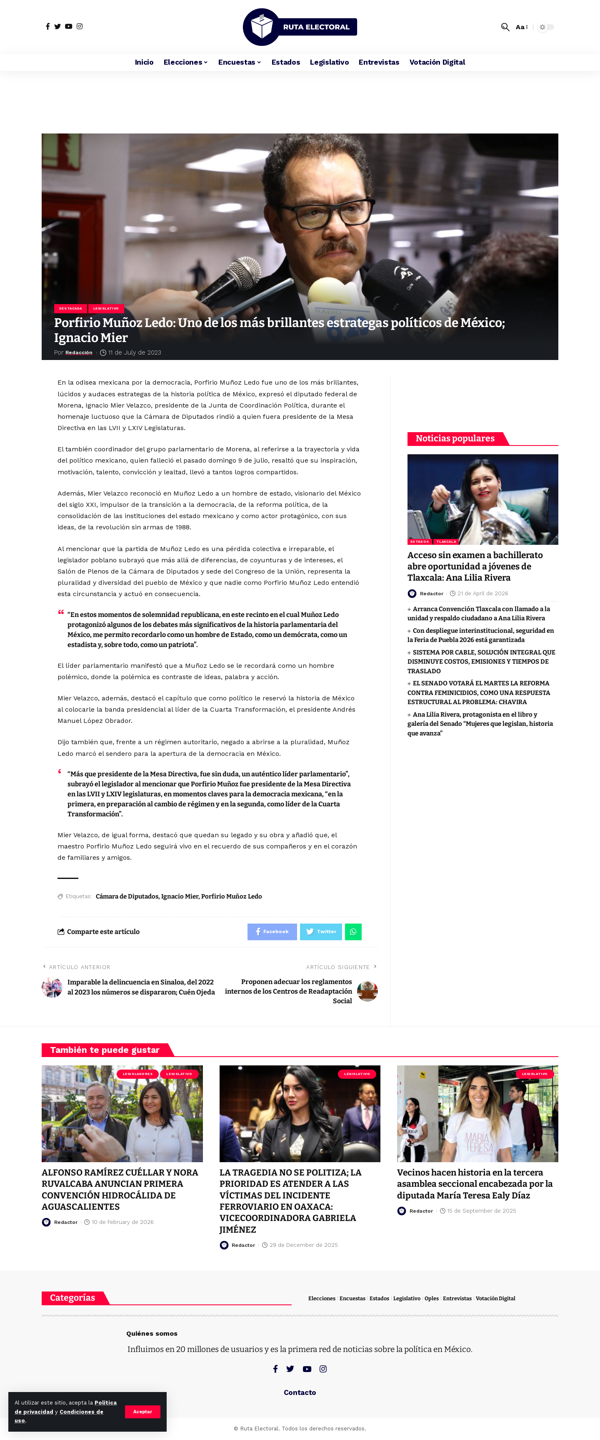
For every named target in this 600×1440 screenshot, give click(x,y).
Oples (432, 1299)
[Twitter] (57, 26)
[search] (505, 27)
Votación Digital (495, 1299)
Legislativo (106, 308)
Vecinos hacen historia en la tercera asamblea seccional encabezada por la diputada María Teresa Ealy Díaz (477, 1184)
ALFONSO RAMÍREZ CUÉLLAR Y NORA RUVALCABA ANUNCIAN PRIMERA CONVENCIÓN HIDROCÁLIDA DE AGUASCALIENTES (120, 1190)
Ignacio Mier (179, 897)
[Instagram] (80, 26)
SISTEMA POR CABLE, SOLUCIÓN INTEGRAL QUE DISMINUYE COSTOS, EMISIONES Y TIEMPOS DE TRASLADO (481, 661)
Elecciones (321, 1299)
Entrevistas (457, 1299)
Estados (419, 541)
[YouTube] (69, 26)
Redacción (82, 352)
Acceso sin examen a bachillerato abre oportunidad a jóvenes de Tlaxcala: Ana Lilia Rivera (477, 566)
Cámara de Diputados (127, 897)
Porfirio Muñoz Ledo (231, 897)
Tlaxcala (446, 541)
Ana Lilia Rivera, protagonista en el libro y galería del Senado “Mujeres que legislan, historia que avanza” (480, 723)
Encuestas (352, 1299)
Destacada (70, 308)
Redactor (432, 592)
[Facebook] (48, 26)
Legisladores (138, 1074)
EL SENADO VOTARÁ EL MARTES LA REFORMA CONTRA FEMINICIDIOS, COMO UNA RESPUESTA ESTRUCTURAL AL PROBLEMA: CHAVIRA (479, 692)
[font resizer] (521, 27)
